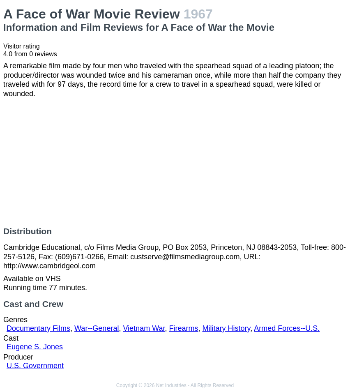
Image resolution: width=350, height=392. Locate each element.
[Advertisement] (175, 162)
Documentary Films (38, 328)
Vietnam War (144, 328)
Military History (227, 328)
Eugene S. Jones (35, 347)
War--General (96, 328)
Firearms (183, 328)
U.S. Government (35, 366)
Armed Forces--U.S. (287, 328)
